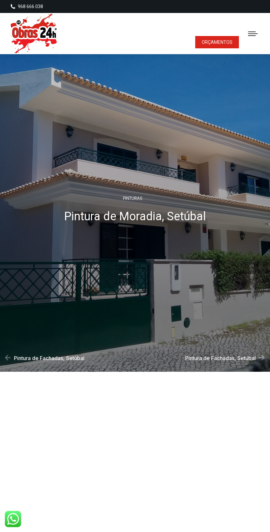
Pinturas (132, 199)
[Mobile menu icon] (252, 34)
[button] (106, 472)
